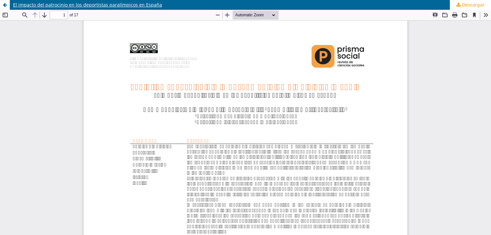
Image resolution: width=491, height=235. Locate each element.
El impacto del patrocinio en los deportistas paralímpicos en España (87, 5)
